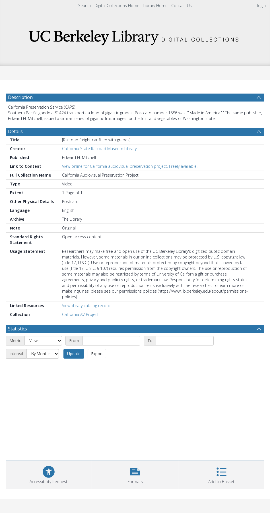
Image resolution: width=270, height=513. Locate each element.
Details (15, 131)
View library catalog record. (86, 305)
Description (20, 97)
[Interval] (42, 354)
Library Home (155, 5)
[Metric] (43, 341)
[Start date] (111, 341)
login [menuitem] (261, 5)
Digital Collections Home (116, 5)
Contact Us (181, 5)
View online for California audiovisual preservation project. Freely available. (129, 166)
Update (74, 353)
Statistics (17, 329)
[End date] (185, 341)
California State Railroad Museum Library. (99, 148)
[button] (135, 473)
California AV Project (80, 314)
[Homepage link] (135, 36)
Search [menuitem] (84, 5)
